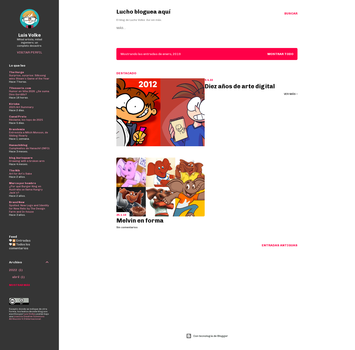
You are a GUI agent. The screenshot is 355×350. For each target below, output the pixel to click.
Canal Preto (17, 116)
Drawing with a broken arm (27, 161)
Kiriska (14, 103)
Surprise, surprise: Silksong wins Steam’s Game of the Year (29, 77)
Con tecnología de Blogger (207, 336)
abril (18, 277)
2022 (16, 270)
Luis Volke (29, 35)
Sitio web (136, 28)
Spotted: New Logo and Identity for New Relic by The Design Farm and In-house (29, 208)
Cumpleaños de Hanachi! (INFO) (29, 148)
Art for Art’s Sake (20, 173)
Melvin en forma (139, 220)
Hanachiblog (18, 145)
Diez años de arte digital (240, 86)
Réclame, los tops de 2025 (26, 119)
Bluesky (154, 28)
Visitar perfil (29, 52)
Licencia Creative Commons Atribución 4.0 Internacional (26, 317)
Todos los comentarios (19, 246)
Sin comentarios (127, 227)
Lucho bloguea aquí (143, 11)
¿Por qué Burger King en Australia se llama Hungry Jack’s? (26, 189)
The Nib (14, 170)
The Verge (16, 72)
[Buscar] (290, 13)
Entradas (22, 240)
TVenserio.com (20, 88)
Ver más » (290, 94)
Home (121, 28)
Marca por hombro (22, 183)
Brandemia (17, 129)
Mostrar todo (280, 54)
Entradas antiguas (279, 245)
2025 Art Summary (21, 107)
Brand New (16, 202)
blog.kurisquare (21, 157)
